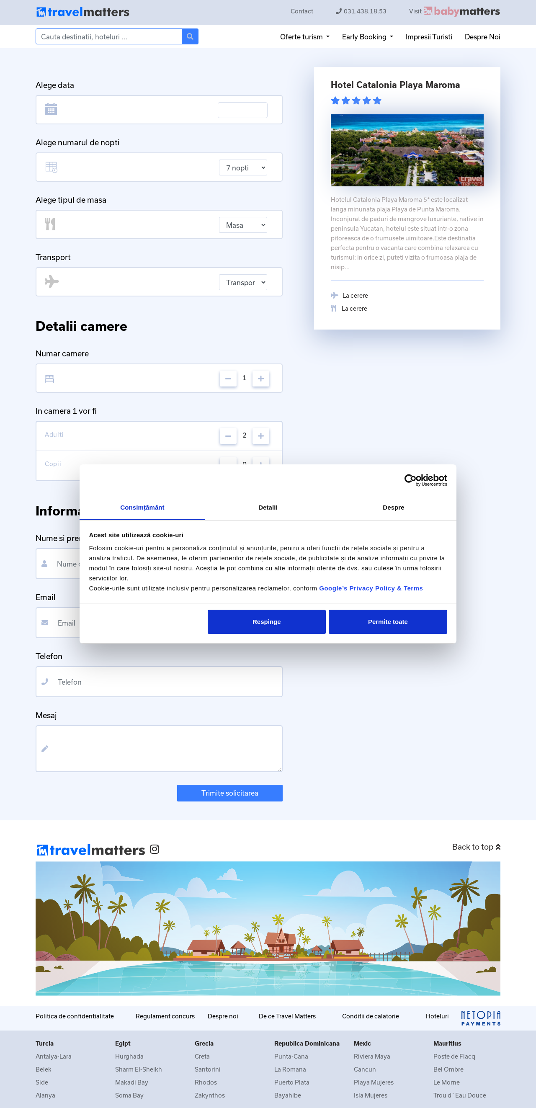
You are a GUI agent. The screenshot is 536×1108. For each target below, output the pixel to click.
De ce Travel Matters (287, 1016)
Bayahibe (287, 1095)
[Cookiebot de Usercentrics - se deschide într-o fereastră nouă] (410, 480)
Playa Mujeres (374, 1082)
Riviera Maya (372, 1056)
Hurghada (129, 1056)
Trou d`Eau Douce (459, 1095)
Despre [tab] (393, 507)
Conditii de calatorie (370, 1016)
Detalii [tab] (268, 507)
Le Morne (446, 1082)
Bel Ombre (448, 1069)
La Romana (290, 1069)
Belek (44, 1069)
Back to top (476, 846)
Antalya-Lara (54, 1056)
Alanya (45, 1095)
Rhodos (206, 1082)
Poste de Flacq (454, 1056)
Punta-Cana (291, 1056)
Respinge (267, 621)
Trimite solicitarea (229, 793)
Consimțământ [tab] (142, 507)
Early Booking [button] (365, 37)
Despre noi (223, 1016)
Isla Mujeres (370, 1095)
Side (42, 1082)
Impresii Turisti (429, 37)
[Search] (109, 36)
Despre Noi (482, 37)
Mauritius (447, 1043)
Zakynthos (210, 1095)
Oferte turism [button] (302, 37)
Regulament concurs (165, 1016)
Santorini (208, 1069)
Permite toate (388, 621)
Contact (302, 11)
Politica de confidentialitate (75, 1016)
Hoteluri (437, 1016)
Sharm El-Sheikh (138, 1069)
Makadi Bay (131, 1082)
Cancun (365, 1069)
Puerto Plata (291, 1082)
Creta (202, 1056)
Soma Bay (129, 1095)
